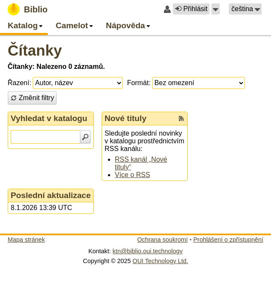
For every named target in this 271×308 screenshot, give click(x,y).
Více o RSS (132, 174)
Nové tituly (125, 118)
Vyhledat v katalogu (49, 118)
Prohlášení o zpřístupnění (228, 239)
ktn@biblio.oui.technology (148, 251)
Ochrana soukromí (162, 239)
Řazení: (19, 82)
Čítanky (35, 50)
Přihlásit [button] (191, 8)
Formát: (139, 82)
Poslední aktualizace (51, 195)
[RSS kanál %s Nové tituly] (181, 118)
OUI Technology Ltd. (160, 261)
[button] (215, 9)
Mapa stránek (26, 239)
